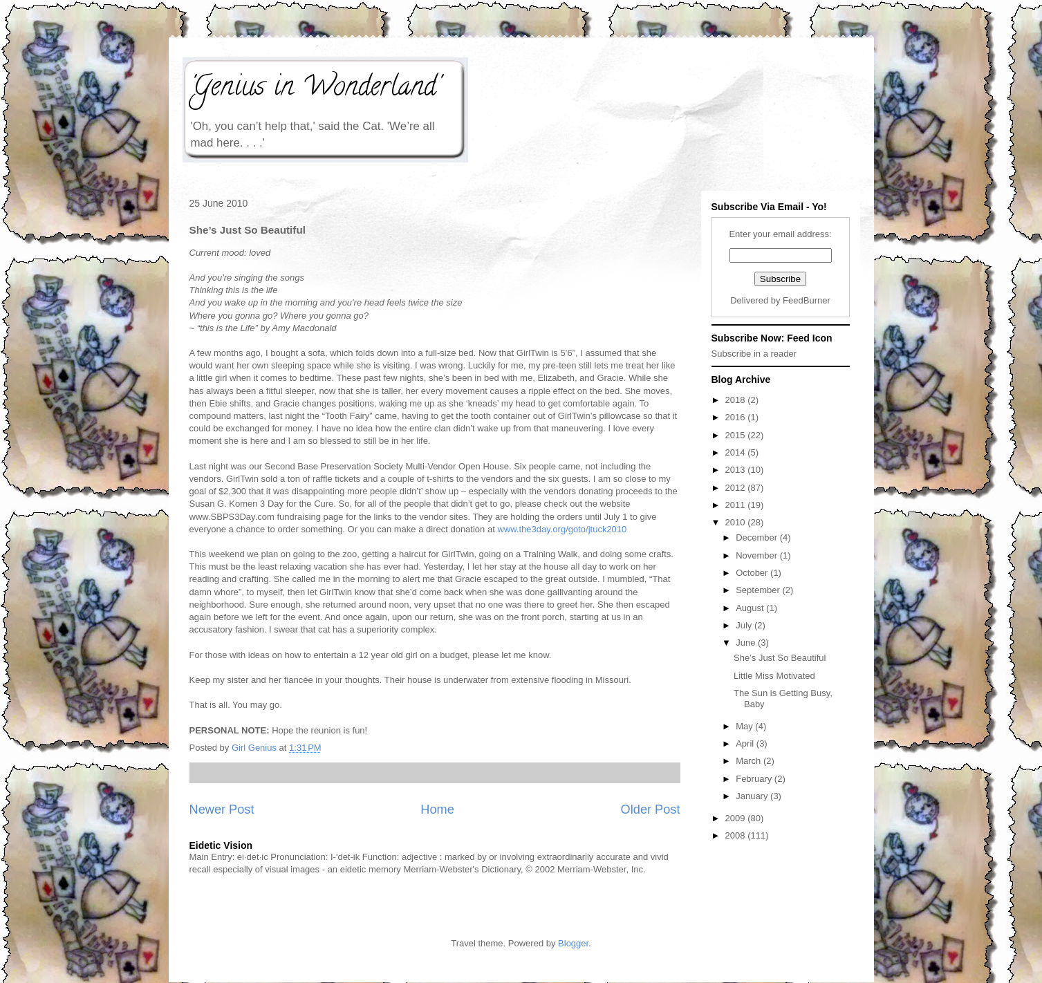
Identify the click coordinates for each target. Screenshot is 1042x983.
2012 (736, 488)
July (745, 625)
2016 (736, 417)
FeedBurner (806, 300)
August (751, 608)
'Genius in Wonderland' (314, 89)
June (747, 642)
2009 (736, 818)
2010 (736, 522)
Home (437, 809)
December (758, 537)
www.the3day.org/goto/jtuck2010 (561, 529)
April (746, 743)
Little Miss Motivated (774, 676)
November (758, 555)
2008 (736, 835)
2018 (736, 400)
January (753, 796)
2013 (736, 470)
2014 (736, 452)
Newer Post (221, 809)
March (749, 761)
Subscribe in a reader (754, 353)
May (745, 726)
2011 (736, 505)
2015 (736, 435)
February (755, 779)
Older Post (650, 809)
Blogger (573, 943)
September (759, 590)
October (753, 573)
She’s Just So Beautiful (780, 658)
